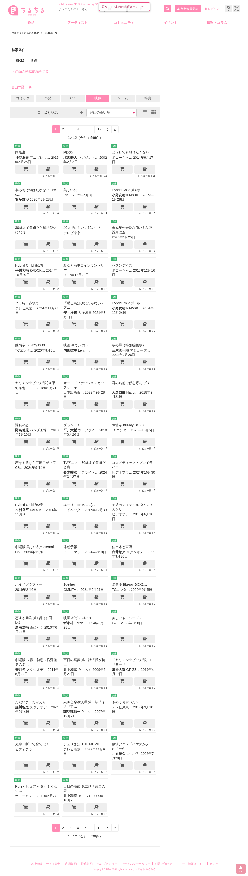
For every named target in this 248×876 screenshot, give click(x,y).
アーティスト (77, 22)
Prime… (87, 712)
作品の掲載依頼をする (31, 71)
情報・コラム (217, 22)
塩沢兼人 (70, 157)
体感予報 (70, 547)
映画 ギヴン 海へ (76, 345)
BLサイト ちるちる (145, 869)
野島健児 (22, 430)
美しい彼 (70, 190)
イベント (170, 22)
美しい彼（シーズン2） (130, 618)
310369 (79, 4)
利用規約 (71, 863)
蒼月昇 (20, 669)
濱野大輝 (118, 669)
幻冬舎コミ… (25, 388)
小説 (47, 98)
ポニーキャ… (122, 157)
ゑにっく (36, 627)
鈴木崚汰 (70, 472)
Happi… (132, 392)
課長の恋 (22, 425)
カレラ (213, 863)
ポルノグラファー (28, 584)
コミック (23, 98)
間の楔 (68, 152)
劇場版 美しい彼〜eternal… (36, 547)
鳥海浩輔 (22, 627)
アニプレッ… (40, 157)
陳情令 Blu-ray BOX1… (32, 345)
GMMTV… (71, 590)
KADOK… (134, 195)
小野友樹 (118, 195)
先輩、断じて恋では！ (32, 744)
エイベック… (73, 510)
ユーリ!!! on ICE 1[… (79, 505)
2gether (69, 584)
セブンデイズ (122, 265)
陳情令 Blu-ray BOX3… (129, 425)
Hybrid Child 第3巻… (127, 303)
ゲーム (123, 98)
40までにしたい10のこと (82, 227)
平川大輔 (22, 270)
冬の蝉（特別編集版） (129, 345)
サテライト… (88, 472)
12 (99, 129)
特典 (147, 98)
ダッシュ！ (71, 425)
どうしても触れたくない (130, 152)
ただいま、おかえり (30, 702)
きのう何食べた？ (125, 702)
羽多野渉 (22, 199)
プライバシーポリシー (135, 863)
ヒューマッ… (73, 552)
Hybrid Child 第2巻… (31, 505)
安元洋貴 (70, 313)
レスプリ (133, 754)
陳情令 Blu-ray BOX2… (129, 584)
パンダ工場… (40, 430)
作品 (31, 22)
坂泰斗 (68, 623)
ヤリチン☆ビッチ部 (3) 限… (37, 383)
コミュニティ (124, 22)
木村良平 (22, 510)
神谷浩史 (22, 157)
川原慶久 (118, 754)
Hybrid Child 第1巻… (31, 265)
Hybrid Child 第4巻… (127, 190)
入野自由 (118, 392)
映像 (97, 98)
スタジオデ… (136, 552)
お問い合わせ (163, 863)
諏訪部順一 (71, 712)
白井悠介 (118, 552)
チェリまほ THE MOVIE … (83, 744)
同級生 (20, 152)
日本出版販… (73, 392)
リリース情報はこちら (190, 863)
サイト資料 (53, 863)
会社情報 (36, 863)
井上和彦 (70, 669)
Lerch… (84, 350)
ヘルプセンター (107, 863)
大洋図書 (85, 313)
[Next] (108, 129)
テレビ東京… (73, 233)
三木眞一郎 (120, 350)
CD (72, 98)
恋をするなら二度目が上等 (35, 463)
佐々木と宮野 (122, 547)
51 (97, 4)
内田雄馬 (70, 350)
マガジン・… (88, 157)
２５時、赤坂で (27, 303)
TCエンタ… (24, 350)
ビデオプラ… (122, 472)
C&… (67, 195)
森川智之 (22, 707)
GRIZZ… (133, 669)
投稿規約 (87, 863)
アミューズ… (140, 350)
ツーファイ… (88, 430)
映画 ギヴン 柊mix (77, 618)
